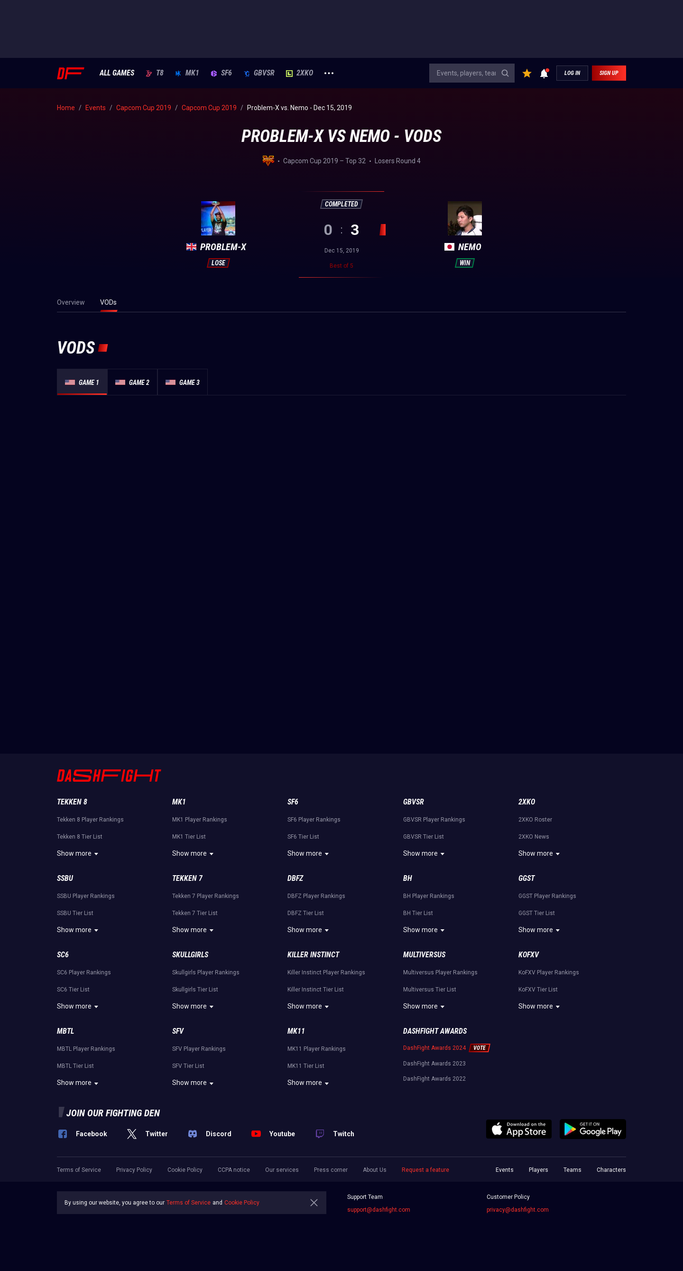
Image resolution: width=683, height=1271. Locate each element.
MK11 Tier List (305, 1066)
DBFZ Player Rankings (316, 896)
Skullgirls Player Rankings (206, 972)
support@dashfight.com (378, 1209)
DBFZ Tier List (305, 913)
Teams (572, 1170)
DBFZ (295, 878)
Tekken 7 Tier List (195, 913)
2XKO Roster (535, 819)
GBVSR (259, 73)
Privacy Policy (134, 1170)
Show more (79, 854)
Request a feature (425, 1170)
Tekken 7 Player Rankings (205, 896)
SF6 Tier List (303, 836)
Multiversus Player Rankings (440, 972)
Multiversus (424, 954)
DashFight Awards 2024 (434, 1048)
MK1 (187, 73)
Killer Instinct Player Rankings (326, 972)
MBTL (65, 1031)
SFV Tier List (188, 1066)
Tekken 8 (72, 801)
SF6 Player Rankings (314, 819)
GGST (526, 878)
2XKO (299, 73)
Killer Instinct (313, 954)
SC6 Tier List (73, 989)
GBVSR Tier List (423, 836)
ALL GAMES (117, 73)
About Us (375, 1170)
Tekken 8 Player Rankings (90, 819)
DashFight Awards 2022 (434, 1078)
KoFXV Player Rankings (548, 972)
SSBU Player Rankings (86, 896)
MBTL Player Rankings (86, 1049)
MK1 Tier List (189, 836)
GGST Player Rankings (547, 896)
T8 (155, 73)
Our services (282, 1170)
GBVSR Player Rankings (434, 819)
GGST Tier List (536, 913)
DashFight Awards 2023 (434, 1063)
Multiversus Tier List (429, 989)
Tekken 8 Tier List (79, 836)
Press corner (331, 1170)
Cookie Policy (185, 1170)
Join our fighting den (113, 1113)
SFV (178, 1031)
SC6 (63, 954)
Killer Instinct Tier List (315, 989)
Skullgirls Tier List (195, 989)
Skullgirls (190, 954)
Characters (611, 1170)
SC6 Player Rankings (84, 972)
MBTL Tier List (75, 1066)
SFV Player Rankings (199, 1049)
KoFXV (528, 954)
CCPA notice (234, 1170)
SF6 (221, 73)
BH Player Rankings (428, 896)
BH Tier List (418, 913)
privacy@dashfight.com (518, 1209)
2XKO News (533, 836)
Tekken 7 (187, 878)
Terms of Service (79, 1170)
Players (538, 1170)
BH (407, 878)
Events (505, 1170)
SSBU (65, 878)
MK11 (296, 1031)
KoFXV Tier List (538, 989)
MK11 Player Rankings (316, 1049)
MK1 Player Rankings (199, 819)
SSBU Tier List (75, 913)
